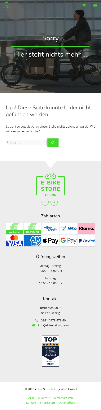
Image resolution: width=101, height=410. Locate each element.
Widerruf (44, 398)
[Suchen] (53, 142)
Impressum (47, 402)
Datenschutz (67, 402)
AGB (31, 398)
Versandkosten (63, 398)
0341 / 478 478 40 (53, 320)
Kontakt (31, 402)
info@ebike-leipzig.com (53, 325)
